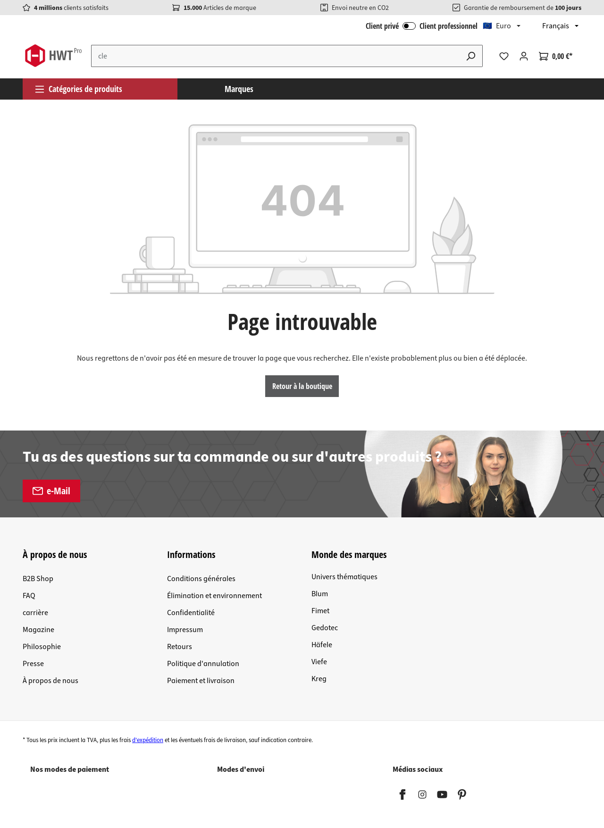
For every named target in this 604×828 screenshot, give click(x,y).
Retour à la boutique (302, 386)
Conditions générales (201, 579)
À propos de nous (50, 681)
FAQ (29, 596)
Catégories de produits (78, 88)
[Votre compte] (524, 56)
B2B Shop (38, 579)
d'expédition (147, 740)
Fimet (320, 611)
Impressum (185, 630)
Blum (319, 594)
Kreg (319, 679)
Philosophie (42, 647)
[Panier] (556, 56)
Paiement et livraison (201, 681)
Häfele (321, 645)
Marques (239, 88)
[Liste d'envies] (504, 56)
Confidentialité (191, 613)
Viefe (319, 662)
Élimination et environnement (214, 596)
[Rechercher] (471, 56)
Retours (179, 647)
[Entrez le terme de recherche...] (275, 56)
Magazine (38, 630)
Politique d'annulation (203, 664)
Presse (33, 664)
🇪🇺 (497, 26)
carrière (35, 613)
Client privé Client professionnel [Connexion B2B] (422, 26)
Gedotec (324, 628)
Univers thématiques (344, 577)
